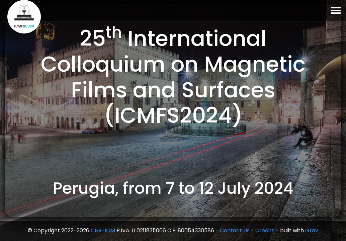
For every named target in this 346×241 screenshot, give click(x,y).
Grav (311, 230)
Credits (264, 230)
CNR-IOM (103, 230)
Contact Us (235, 230)
